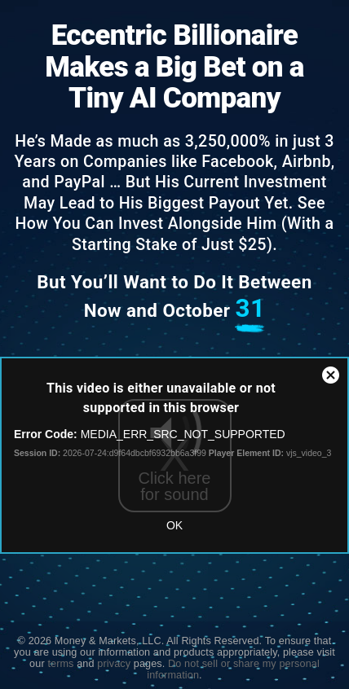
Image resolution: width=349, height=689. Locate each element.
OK (174, 525)
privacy (113, 663)
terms (60, 663)
